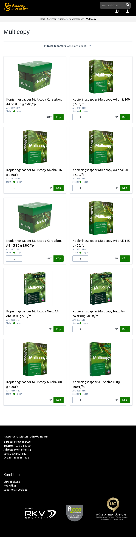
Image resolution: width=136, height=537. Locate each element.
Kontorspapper (76, 19)
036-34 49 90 (23, 445)
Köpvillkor (10, 485)
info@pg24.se (22, 441)
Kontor (63, 19)
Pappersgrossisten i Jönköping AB (26, 436)
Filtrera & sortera (68, 45)
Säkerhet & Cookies (15, 489)
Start (42, 19)
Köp (58, 117)
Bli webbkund (12, 481)
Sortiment (52, 19)
